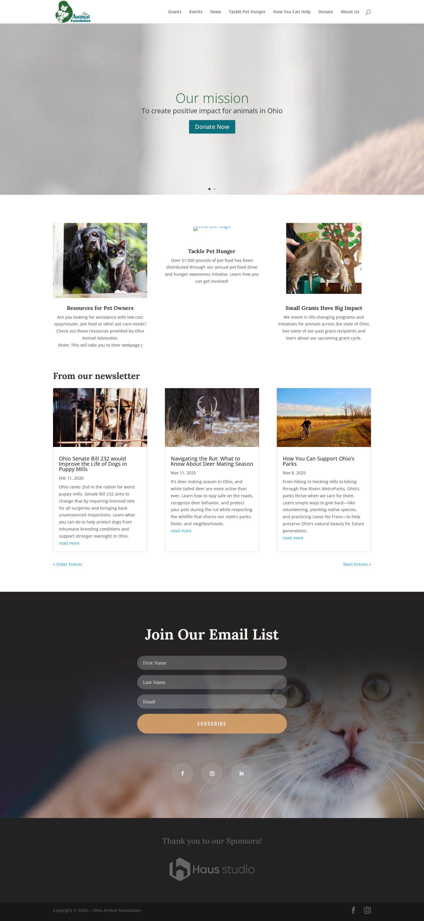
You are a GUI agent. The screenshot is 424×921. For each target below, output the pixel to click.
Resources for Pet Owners (100, 308)
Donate (325, 12)
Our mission (212, 98)
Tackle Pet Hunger (247, 12)
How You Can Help (292, 12)
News (215, 12)
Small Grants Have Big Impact (324, 308)
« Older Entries (67, 564)
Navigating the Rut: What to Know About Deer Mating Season (212, 461)
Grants (175, 12)
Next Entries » (357, 564)
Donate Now (212, 127)
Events (196, 12)
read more (69, 543)
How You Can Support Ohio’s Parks (319, 461)
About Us (350, 12)
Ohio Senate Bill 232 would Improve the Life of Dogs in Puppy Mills (93, 464)
